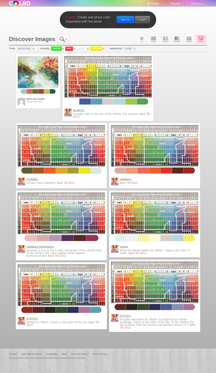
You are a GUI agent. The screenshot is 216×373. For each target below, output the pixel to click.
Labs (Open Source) (31, 354)
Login (142, 19)
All (142, 39)
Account (196, 3)
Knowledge (52, 354)
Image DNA (201, 39)
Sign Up (125, 19)
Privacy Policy (100, 354)
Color (153, 39)
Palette (165, 39)
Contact (13, 354)
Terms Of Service (80, 354)
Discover (175, 3)
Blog (64, 354)
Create (155, 3)
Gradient (177, 39)
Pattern (189, 39)
